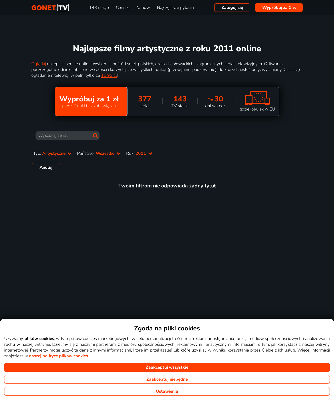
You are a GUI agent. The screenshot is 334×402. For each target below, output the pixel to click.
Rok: (139, 153)
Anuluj (46, 167)
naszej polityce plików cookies (58, 356)
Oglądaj (38, 64)
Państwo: (99, 153)
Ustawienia (167, 391)
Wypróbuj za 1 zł (279, 7)
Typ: (52, 153)
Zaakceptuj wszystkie (167, 367)
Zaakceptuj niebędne (167, 379)
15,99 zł (109, 75)
